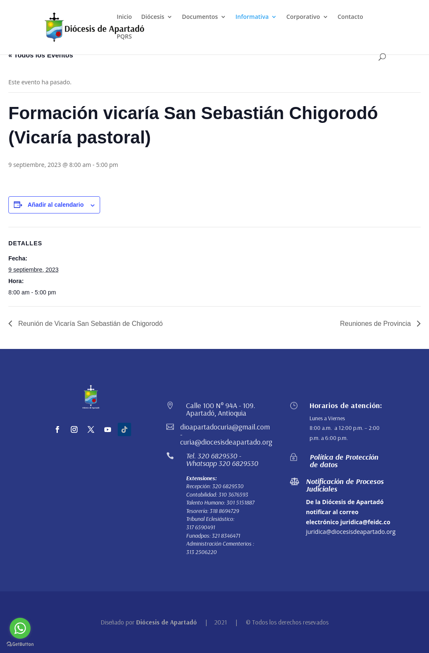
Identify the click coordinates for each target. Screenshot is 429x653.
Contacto (350, 17)
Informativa (252, 17)
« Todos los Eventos (40, 55)
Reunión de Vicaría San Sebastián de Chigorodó (89, 323)
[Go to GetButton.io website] (20, 644)
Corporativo (303, 17)
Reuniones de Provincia (376, 323)
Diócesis (152, 17)
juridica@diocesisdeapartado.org (350, 532)
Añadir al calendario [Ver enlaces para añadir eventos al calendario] (56, 204)
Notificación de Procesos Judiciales (345, 485)
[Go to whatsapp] (20, 628)
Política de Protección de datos (344, 460)
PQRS (124, 37)
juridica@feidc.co (365, 522)
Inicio (124, 17)
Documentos (200, 17)
